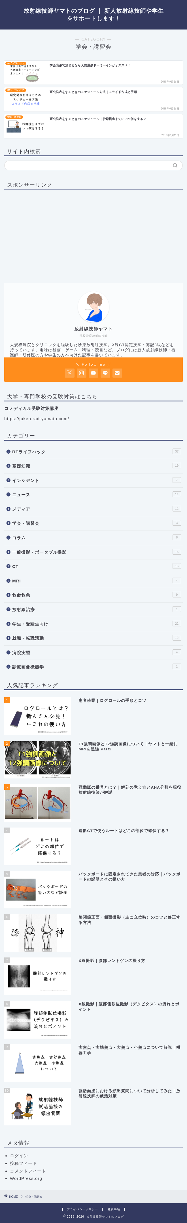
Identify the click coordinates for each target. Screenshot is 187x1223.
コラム (96, 537)
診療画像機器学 (96, 666)
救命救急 (96, 594)
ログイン (19, 1155)
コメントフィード (28, 1171)
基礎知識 (96, 465)
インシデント (96, 480)
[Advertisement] (51, 233)
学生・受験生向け (96, 623)
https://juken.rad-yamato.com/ (36, 418)
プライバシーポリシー (82, 1209)
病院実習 (96, 652)
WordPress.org (26, 1178)
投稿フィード (23, 1163)
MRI (96, 580)
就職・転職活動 (96, 638)
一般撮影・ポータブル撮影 (96, 552)
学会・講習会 (96, 523)
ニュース (96, 494)
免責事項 (114, 1209)
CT (96, 566)
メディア (96, 508)
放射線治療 (96, 609)
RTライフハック (96, 451)
